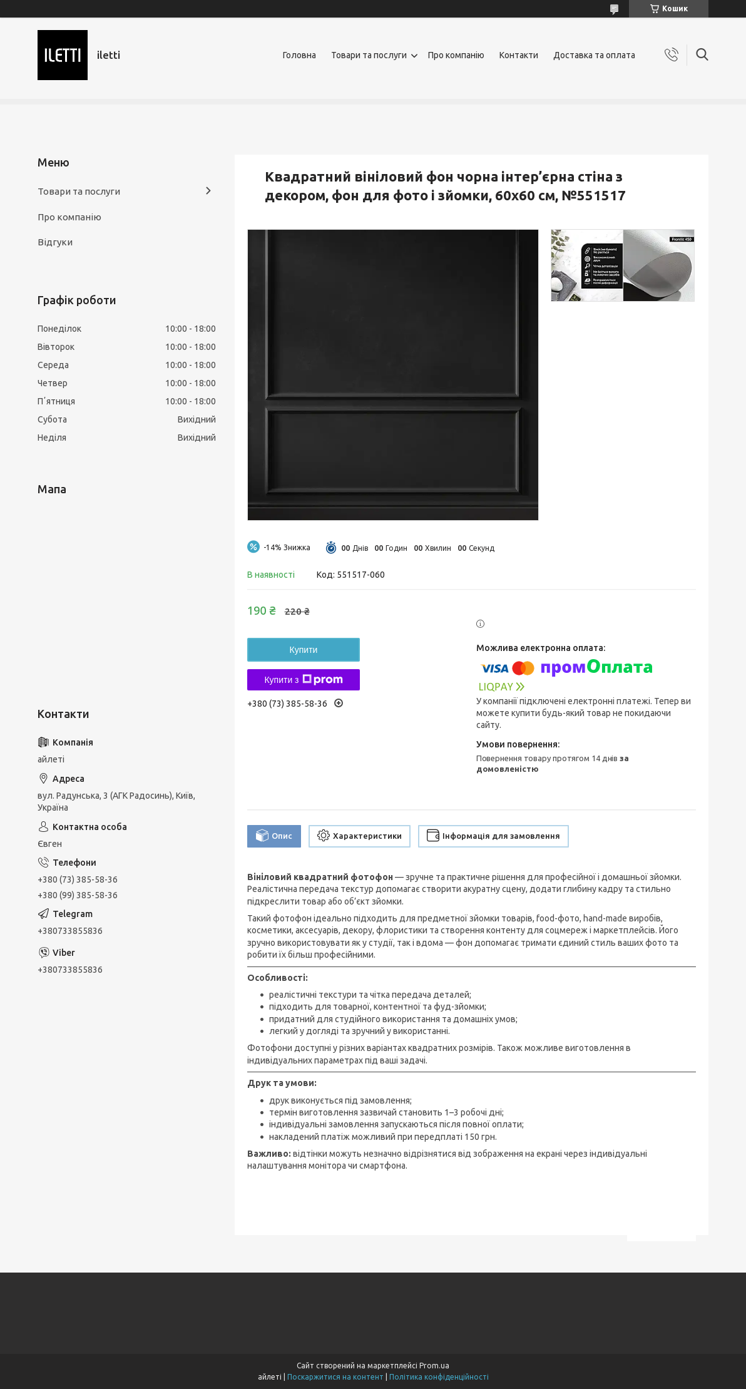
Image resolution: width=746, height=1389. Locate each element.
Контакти (518, 55)
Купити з (303, 679)
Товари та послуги (369, 55)
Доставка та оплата (594, 55)
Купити (304, 650)
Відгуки (55, 242)
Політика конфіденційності (439, 1377)
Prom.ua (434, 1365)
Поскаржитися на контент (335, 1377)
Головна (299, 55)
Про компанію (456, 55)
